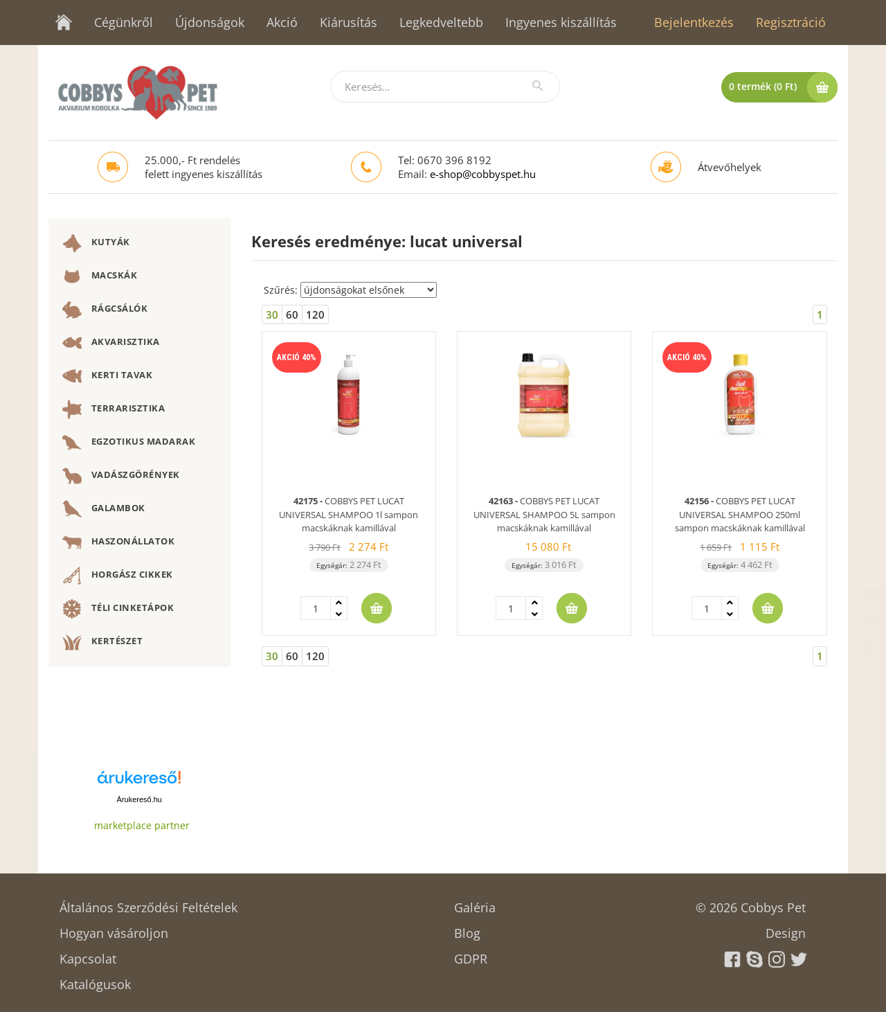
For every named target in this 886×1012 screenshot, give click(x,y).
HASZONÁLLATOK (118, 542)
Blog (467, 928)
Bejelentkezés (694, 22)
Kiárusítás (348, 22)
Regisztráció (791, 22)
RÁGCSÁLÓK (104, 309)
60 (292, 314)
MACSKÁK (99, 276)
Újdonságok (209, 22)
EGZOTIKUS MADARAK (128, 442)
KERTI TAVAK (107, 376)
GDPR (470, 954)
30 (272, 314)
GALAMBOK (103, 509)
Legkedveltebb (441, 22)
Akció (282, 22)
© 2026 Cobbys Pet (751, 903)
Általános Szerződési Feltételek (148, 903)
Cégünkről (123, 22)
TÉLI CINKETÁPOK (118, 609)
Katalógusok (95, 980)
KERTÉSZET (102, 642)
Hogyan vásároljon (114, 928)
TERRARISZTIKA (113, 409)
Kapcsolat (88, 954)
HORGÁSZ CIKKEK (117, 575)
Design (786, 928)
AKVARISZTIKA (111, 343)
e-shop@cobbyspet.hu (483, 174)
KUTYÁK (96, 243)
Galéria (475, 903)
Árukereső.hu (139, 799)
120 (315, 314)
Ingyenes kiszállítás (561, 22)
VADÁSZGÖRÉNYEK (121, 476)
